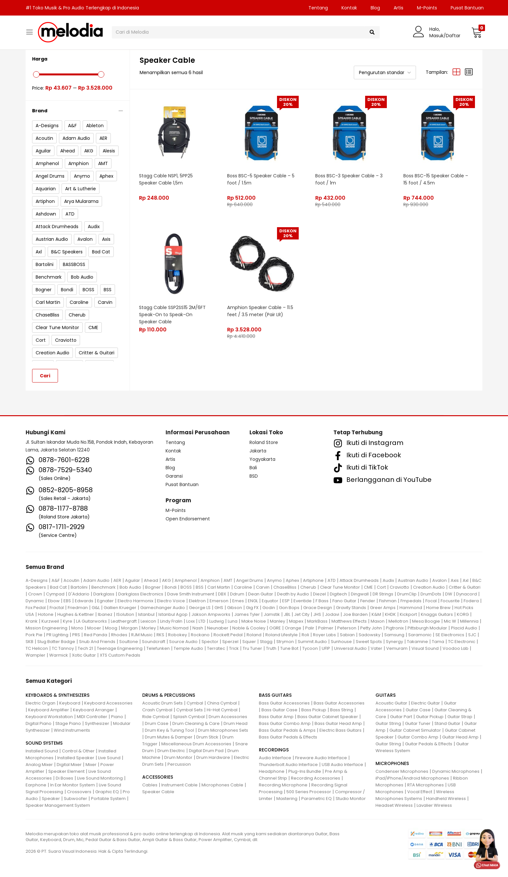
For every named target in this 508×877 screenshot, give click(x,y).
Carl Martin (218, 587)
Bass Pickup (313, 710)
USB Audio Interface (342, 764)
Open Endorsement (188, 519)
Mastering (286, 798)
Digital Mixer (69, 764)
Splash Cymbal (189, 717)
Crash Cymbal (157, 710)
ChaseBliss (284, 587)
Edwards (84, 601)
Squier (249, 641)
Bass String (341, 710)
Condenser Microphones (401, 771)
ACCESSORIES (157, 777)
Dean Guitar (260, 594)
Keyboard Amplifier (48, 710)
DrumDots (431, 594)
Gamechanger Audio (162, 608)
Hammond (410, 608)
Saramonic (420, 635)
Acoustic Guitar (391, 703)
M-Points (427, 8)
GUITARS (385, 695)
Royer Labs (324, 635)
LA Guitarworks (91, 621)
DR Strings (383, 594)
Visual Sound (425, 648)
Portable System (108, 798)
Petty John (371, 628)
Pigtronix (395, 628)
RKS (160, 635)
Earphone (36, 785)
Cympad (55, 594)
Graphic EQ (107, 792)
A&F (56, 580)
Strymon (285, 641)
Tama (438, 641)
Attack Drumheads (359, 580)
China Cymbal (222, 703)
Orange (293, 628)
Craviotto (399, 587)
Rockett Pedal (228, 635)
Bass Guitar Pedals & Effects (288, 737)
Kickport (408, 614)
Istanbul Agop (173, 614)
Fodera (471, 601)
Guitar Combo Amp (418, 737)
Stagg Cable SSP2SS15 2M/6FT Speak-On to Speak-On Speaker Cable (172, 314)
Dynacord (466, 594)
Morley (149, 628)
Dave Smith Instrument (190, 594)
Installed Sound (42, 751)
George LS (200, 608)
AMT (228, 580)
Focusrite (450, 601)
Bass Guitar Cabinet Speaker (327, 717)
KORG (463, 614)
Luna (232, 621)
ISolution (125, 614)
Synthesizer (97, 723)
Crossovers (79, 792)
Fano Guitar (344, 601)
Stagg (266, 641)
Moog (111, 628)
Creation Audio (429, 587)
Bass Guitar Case (279, 710)
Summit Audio (312, 641)
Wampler (35, 655)
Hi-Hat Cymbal (222, 710)
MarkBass (317, 621)
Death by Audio (293, 594)
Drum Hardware (213, 757)
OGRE (275, 628)
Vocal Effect (419, 792)
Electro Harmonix (135, 601)
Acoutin (71, 580)
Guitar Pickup (430, 717)
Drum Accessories (228, 717)
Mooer (94, 628)
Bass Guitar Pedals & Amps (287, 730)
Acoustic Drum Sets (162, 703)
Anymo (274, 580)
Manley (277, 621)
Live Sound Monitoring (100, 778)
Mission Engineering (46, 628)
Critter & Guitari (464, 587)
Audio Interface (275, 758)
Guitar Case (418, 710)
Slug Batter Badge (56, 641)
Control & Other (78, 751)
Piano (117, 717)
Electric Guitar (425, 703)
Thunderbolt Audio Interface (288, 764)
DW (448, 594)
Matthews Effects (349, 621)
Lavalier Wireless (434, 805)
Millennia (469, 621)
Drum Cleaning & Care (196, 723)
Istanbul (146, 614)
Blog (375, 8)
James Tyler (247, 614)
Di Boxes (64, 778)
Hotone (45, 614)
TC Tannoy (63, 648)
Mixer (91, 764)
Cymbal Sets (189, 710)
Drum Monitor (178, 757)
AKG (166, 580)
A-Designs (37, 580)
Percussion (179, 764)
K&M (376, 614)
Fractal (57, 608)
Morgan (129, 628)
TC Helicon (37, 648)
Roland (254, 635)
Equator (270, 601)
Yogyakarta (262, 459)
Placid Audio (464, 628)
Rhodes (119, 635)
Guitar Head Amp (460, 737)
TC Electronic (461, 641)
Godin (268, 608)
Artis (398, 8)
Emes (238, 601)
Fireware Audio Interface (321, 758)
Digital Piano (39, 723)
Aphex (292, 580)
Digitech (338, 594)
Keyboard (69, 703)
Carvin (263, 587)
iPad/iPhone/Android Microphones (412, 778)
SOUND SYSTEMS (44, 743)
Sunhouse (341, 641)
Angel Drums (249, 580)
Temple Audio (188, 648)
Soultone (128, 641)
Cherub (308, 587)
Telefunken (158, 648)
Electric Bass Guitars (340, 730)
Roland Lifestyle (281, 635)
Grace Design (317, 608)
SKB (29, 641)
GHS (218, 608)
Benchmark (103, 587)
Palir (309, 628)
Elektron (197, 601)
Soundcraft (153, 641)
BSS (199, 587)
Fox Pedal (36, 608)
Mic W (450, 621)
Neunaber (217, 628)
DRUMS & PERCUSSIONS (168, 695)
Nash (197, 628)
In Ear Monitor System (72, 785)
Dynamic (35, 601)
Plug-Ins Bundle (304, 771)
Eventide (303, 601)
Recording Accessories (315, 778)
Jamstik (272, 614)
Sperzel (230, 641)
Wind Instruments (72, 730)
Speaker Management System (58, 805)
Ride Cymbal (155, 717)
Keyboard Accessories (108, 703)
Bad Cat (58, 587)
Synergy (394, 641)
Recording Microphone (283, 785)
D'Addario (78, 594)
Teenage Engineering (120, 648)
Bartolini (79, 587)
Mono (77, 628)
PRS (76, 635)
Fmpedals (410, 601)
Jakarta (257, 451)
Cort (381, 587)
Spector (210, 641)
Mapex (296, 621)
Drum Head (236, 723)
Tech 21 (85, 648)
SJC (472, 635)
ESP (286, 601)
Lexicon (148, 621)
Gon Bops (289, 608)
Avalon (439, 580)
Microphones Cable (222, 785)
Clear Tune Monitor (340, 587)
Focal (431, 601)
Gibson (234, 608)
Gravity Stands (351, 608)
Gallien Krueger (120, 608)
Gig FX (252, 608)
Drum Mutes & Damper (168, 737)
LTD (202, 621)
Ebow (54, 601)
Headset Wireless (394, 805)
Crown (35, 594)
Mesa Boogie (426, 621)
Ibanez (105, 614)
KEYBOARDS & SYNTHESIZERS (57, 695)
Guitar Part (401, 717)
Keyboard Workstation (49, 717)
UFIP (326, 648)
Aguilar (132, 580)
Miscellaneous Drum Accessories (196, 744)
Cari (45, 375)
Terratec (216, 648)
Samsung (394, 635)
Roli (305, 635)
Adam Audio (96, 580)
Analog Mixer (39, 764)
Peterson (346, 628)
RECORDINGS (274, 750)
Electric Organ (40, 703)
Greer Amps (383, 608)
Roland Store (263, 442)
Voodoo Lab (455, 648)
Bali (253, 467)
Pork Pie (34, 635)
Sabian (347, 635)
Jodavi (332, 614)
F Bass (322, 601)
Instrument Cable (179, 785)
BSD (253, 476)
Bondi (171, 587)
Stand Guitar (447, 723)
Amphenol (186, 580)
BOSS (186, 587)
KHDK (390, 614)
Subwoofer (75, 798)
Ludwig (216, 621)
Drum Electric (171, 751)
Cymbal (195, 703)
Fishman (388, 601)
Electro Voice (171, 601)
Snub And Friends (97, 641)
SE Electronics (449, 635)
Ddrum (237, 594)
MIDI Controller (92, 717)
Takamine (417, 641)
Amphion (210, 580)
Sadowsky (369, 635)
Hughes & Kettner (75, 614)
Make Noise (253, 621)
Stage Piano (68, 723)
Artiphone (313, 580)
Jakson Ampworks (210, 614)
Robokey (177, 635)
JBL (287, 614)
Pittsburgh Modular (427, 628)
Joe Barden (355, 614)
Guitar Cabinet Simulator (415, 730)
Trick (234, 648)
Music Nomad (174, 628)
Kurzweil (50, 621)
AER (117, 580)
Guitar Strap (459, 717)
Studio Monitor (351, 798)
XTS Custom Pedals (120, 655)
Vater (376, 648)
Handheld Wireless (446, 798)
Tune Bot (289, 648)
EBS (67, 601)
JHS (317, 614)
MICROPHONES (392, 763)
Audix (388, 580)
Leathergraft (124, 621)
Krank (32, 621)
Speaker (51, 798)
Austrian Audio (413, 580)
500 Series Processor (308, 792)
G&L (96, 608)
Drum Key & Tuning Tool (169, 730)
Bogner (153, 587)
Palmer (325, 628)
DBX (222, 594)
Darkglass (103, 594)
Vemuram (397, 648)
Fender (367, 601)
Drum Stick (207, 737)
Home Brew (438, 608)
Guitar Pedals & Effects (428, 744)
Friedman (78, 608)
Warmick (58, 655)
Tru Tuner (252, 648)
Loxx (190, 621)
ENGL (253, 601)
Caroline (243, 587)
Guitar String (388, 723)
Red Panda (95, 635)
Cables (149, 785)
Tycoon (310, 648)
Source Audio (183, 641)
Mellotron (398, 621)
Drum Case (156, 723)
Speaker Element (66, 771)
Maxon (378, 621)
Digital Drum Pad (206, 751)
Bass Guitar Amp (276, 717)
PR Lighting (57, 635)
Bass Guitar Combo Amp (285, 723)
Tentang (318, 8)
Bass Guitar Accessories (284, 703)
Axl (465, 580)
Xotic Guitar (84, 655)
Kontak (349, 8)
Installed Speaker (75, 758)
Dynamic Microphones (455, 771)
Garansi (174, 476)
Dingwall (360, 594)
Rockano (200, 635)
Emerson (219, 601)
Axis (455, 580)
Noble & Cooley (248, 628)
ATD (332, 580)
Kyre (67, 621)
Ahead (151, 580)
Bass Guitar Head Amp (338, 723)
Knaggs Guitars (437, 614)
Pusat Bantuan (467, 8)
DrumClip (407, 594)
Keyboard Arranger (93, 710)
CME (368, 587)
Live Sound (109, 758)
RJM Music (142, 635)
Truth (271, 648)
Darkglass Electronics (140, 594)
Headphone (271, 771)
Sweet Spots (369, 641)
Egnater (105, 601)
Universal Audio (350, 648)
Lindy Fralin (171, 621)
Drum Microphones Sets (223, 730)
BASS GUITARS (275, 695)
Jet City (301, 614)
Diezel (319, 594)
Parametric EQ (316, 798)
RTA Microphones (425, 785)
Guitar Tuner (418, 723)
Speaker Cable (158, 792)
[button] (476, 32)
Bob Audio (130, 587)
